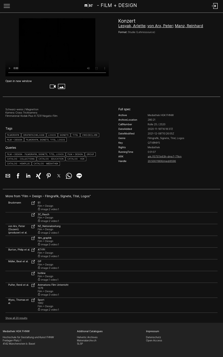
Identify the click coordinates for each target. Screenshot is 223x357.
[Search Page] (111, 6)
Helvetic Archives (87, 337)
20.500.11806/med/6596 (162, 161)
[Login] (215, 9)
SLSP (80, 343)
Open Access (154, 340)
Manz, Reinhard (189, 25)
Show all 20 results (16, 318)
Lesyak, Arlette (131, 25)
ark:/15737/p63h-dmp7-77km (165, 156)
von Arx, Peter (160, 25)
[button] (7, 6)
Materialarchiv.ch (86, 340)
